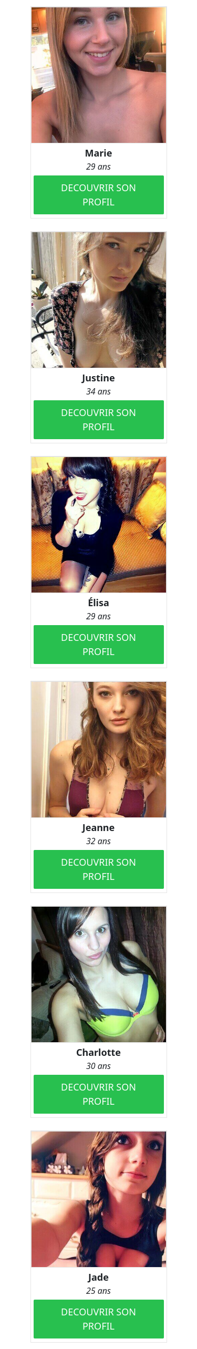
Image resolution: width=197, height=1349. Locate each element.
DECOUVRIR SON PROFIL (98, 194)
